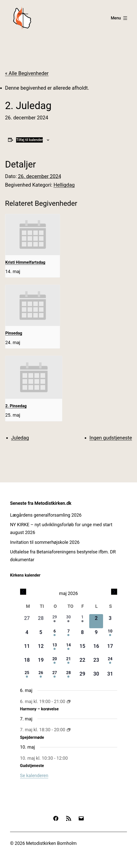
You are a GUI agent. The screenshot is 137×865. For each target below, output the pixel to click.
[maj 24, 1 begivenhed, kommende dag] (110, 663)
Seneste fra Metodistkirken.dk (40, 503)
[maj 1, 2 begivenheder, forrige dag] (82, 621)
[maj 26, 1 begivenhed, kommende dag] (41, 677)
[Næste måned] (114, 592)
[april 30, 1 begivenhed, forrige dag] (68, 621)
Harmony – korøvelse (39, 709)
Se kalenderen (34, 775)
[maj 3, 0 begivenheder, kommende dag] (110, 621)
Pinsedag (13, 333)
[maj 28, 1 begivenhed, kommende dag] (68, 677)
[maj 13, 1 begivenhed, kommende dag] (55, 649)
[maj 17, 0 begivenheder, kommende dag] (110, 649)
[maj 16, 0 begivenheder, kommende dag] (96, 649)
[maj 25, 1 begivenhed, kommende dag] (27, 677)
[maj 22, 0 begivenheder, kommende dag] (82, 663)
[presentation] (32, 234)
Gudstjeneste (32, 765)
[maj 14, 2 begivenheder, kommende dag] (68, 649)
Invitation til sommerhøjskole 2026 (44, 542)
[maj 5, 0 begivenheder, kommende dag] (41, 635)
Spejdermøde (32, 737)
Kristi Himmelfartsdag (25, 262)
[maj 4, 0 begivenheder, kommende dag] (27, 635)
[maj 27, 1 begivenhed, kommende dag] (55, 677)
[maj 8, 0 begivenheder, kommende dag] (82, 635)
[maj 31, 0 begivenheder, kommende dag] (110, 677)
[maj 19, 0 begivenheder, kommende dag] (41, 663)
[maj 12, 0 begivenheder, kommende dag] (41, 649)
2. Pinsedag (16, 406)
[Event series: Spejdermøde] (68, 729)
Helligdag (64, 185)
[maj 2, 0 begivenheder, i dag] (96, 621)
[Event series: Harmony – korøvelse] (68, 701)
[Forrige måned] (23, 592)
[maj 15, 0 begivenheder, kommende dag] (82, 649)
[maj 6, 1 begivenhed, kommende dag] (55, 635)
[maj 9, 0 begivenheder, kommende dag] (96, 635)
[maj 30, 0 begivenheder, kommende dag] (96, 677)
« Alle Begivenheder (27, 73)
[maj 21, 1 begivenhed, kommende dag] (68, 663)
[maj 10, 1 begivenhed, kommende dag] (110, 635)
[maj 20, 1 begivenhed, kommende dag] (55, 663)
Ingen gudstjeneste (110, 438)
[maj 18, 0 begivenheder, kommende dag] (27, 663)
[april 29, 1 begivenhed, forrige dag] (55, 621)
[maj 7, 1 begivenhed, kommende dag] (68, 635)
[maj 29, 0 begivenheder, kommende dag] (82, 677)
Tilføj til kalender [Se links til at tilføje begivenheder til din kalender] (29, 140)
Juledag (20, 438)
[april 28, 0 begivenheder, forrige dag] (41, 621)
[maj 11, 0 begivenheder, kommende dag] (27, 649)
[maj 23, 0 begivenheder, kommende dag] (96, 663)
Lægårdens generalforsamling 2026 (45, 515)
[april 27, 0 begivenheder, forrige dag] (27, 621)
